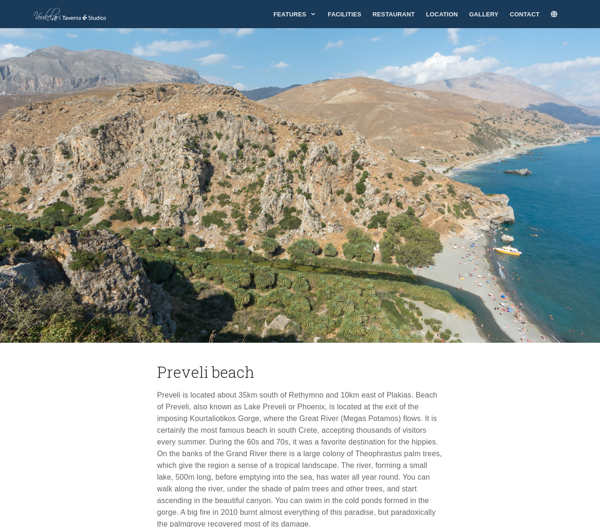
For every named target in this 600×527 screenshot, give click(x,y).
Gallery (484, 14)
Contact (525, 14)
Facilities (344, 14)
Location (442, 14)
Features (294, 14)
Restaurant (394, 14)
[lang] (559, 14)
